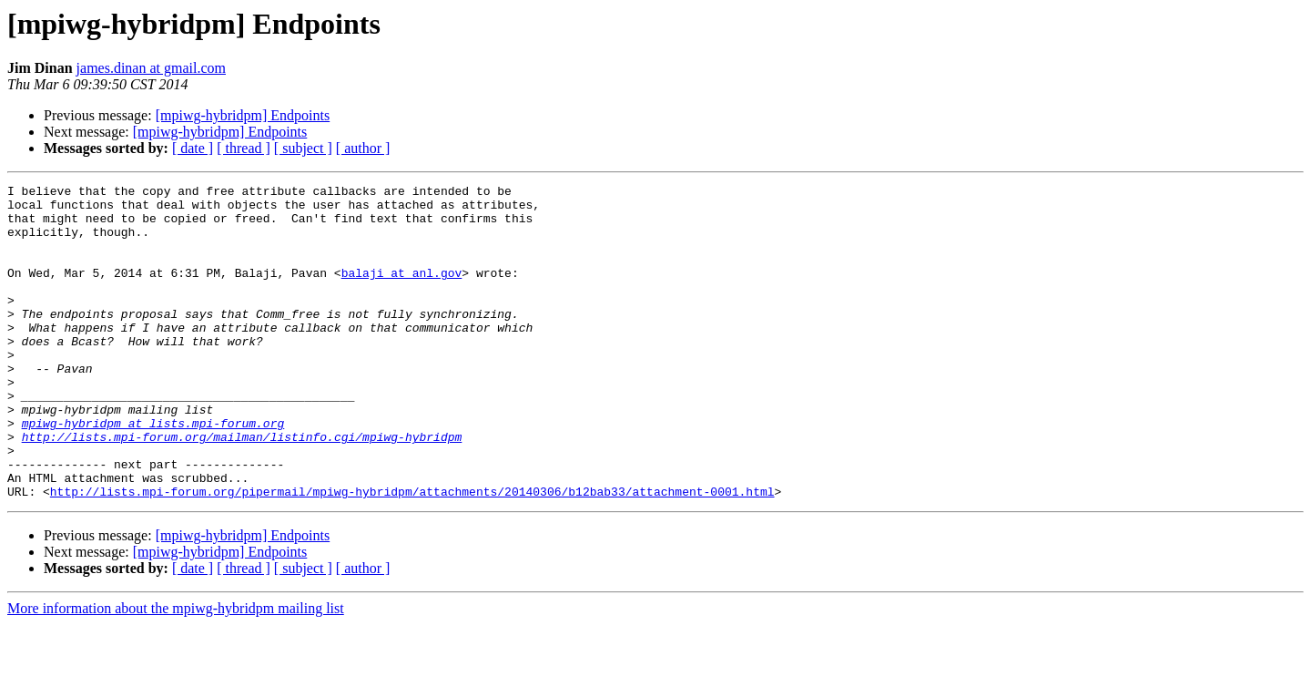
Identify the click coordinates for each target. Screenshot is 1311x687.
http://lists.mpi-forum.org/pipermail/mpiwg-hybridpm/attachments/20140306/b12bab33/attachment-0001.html (412, 554)
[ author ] (363, 148)
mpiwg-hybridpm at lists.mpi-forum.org (153, 472)
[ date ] (192, 148)
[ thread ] (243, 148)
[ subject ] (303, 148)
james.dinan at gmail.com (151, 68)
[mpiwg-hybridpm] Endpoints (243, 115)
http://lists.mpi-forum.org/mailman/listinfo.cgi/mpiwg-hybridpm (242, 488)
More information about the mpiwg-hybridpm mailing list (175, 671)
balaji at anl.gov (401, 291)
